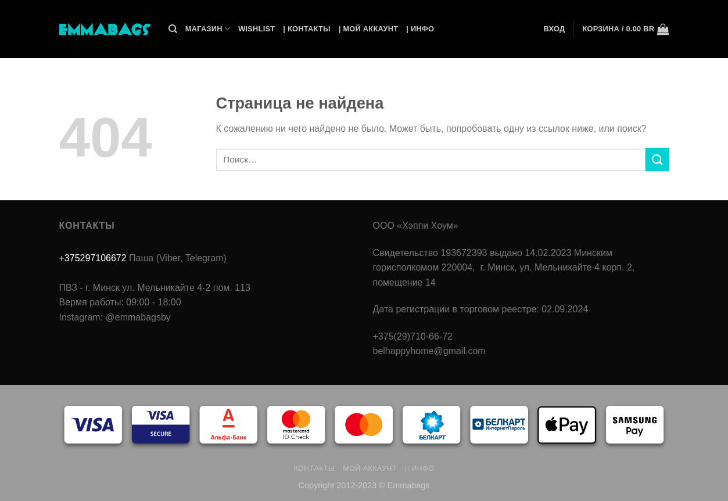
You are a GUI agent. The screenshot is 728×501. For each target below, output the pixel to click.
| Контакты (306, 28)
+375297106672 (93, 258)
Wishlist (256, 28)
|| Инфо (420, 468)
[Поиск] (172, 29)
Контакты (314, 468)
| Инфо (420, 28)
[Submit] (657, 159)
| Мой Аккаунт (368, 28)
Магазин (207, 28)
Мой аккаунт (370, 468)
